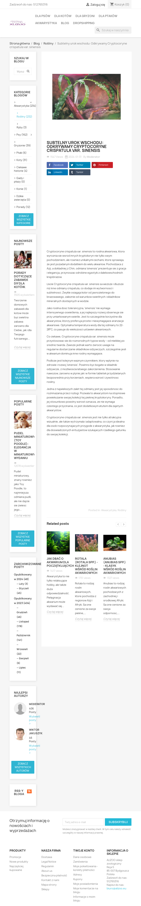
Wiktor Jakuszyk (30, 731)
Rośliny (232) (23, 116)
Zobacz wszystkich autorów (23, 767)
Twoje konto (83, 850)
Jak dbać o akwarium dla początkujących (58, 562)
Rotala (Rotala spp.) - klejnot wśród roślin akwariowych (86, 566)
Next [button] (124, 524)
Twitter (76, 165)
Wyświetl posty (30, 718)
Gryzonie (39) (22, 145)
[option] (22, 300)
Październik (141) (23, 638)
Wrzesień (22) (22, 651)
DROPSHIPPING (83, 23)
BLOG (65, 23)
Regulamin (47, 866)
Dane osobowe (82, 857)
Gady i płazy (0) (19, 179)
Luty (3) (23, 583)
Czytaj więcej (22, 347)
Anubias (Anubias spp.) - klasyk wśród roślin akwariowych (114, 566)
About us (46, 871)
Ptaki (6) (21, 152)
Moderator (30, 704)
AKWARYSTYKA (46, 23)
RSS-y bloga (23, 792)
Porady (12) (23, 207)
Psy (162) (22, 134)
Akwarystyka (108, 510)
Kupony (77, 879)
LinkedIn (54, 172)
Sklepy (45, 889)
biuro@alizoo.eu (116, 888)
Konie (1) (21, 189)
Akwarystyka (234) (23, 105)
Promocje (15, 857)
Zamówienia (80, 861)
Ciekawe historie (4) (20, 169)
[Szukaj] (113, 30)
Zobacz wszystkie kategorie (24, 219)
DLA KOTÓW (62, 16)
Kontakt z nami (50, 880)
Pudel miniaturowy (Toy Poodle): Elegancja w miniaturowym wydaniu (23, 445)
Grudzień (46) (22, 615)
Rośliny (122, 510)
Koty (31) (21, 160)
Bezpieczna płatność (54, 875)
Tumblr (76, 172)
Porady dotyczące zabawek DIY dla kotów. (23, 280)
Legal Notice (48, 861)
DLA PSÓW (42, 16)
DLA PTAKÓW (108, 16)
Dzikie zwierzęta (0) (22, 197)
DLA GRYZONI (85, 16)
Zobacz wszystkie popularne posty (22, 539)
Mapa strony (49, 884)
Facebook (55, 165)
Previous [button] (118, 524)
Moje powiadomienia (85, 883)
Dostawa (46, 857)
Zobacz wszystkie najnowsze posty (23, 376)
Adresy (77, 874)
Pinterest (100, 165)
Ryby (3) (22, 127)
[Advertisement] (86, 215)
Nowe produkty (19, 861)
